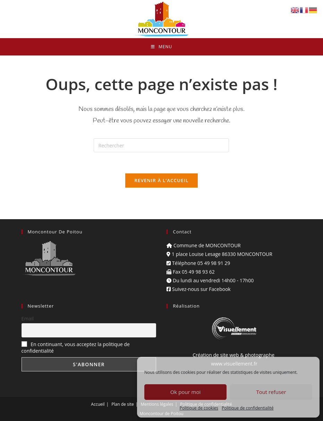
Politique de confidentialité (247, 408)
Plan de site (122, 404)
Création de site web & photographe (234, 355)
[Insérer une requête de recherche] (161, 145)
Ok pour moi (185, 391)
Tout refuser (271, 391)
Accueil (97, 404)
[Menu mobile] (161, 46)
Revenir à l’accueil (161, 180)
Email (28, 318)
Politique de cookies (199, 408)
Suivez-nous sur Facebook (198, 289)
